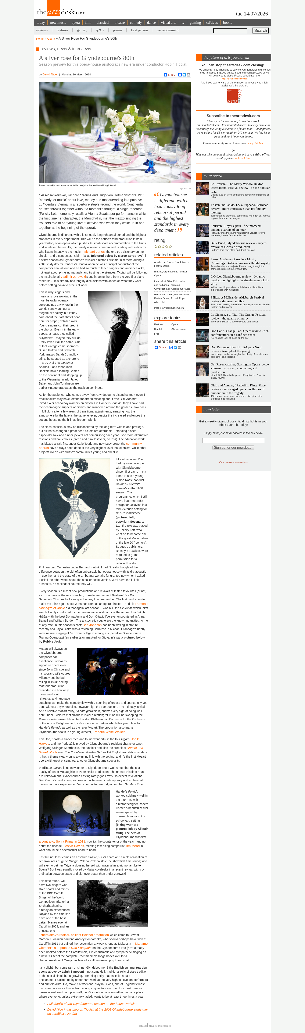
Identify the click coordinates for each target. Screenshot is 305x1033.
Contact (143, 1025)
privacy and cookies (160, 1025)
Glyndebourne (178, 329)
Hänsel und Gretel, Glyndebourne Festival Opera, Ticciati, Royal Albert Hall (171, 298)
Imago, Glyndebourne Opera (169, 308)
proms (117, 30)
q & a (100, 30)
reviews (42, 30)
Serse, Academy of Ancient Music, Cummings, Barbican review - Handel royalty (240, 261)
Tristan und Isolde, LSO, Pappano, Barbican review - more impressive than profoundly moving (239, 208)
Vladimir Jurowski (73, 276)
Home (40, 38)
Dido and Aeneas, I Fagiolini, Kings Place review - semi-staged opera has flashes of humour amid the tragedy (238, 389)
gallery (82, 30)
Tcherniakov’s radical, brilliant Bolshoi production (74, 935)
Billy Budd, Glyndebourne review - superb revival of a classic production (238, 245)
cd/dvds (212, 22)
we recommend (168, 30)
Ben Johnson (93, 625)
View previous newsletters (233, 462)
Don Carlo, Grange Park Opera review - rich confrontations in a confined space (240, 332)
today (41, 22)
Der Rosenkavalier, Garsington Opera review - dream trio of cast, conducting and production (240, 368)
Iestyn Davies (74, 846)
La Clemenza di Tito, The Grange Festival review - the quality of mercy (238, 316)
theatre (120, 22)
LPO (156, 334)
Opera (51, 38)
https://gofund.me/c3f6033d (234, 79)
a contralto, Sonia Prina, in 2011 (62, 841)
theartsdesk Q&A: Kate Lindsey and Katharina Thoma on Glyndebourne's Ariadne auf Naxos (172, 285)
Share (169, 74)
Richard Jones (94, 251)
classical (103, 22)
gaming (195, 22)
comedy (136, 22)
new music (58, 22)
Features (158, 324)
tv (183, 22)
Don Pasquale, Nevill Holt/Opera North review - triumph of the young (236, 349)
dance (151, 22)
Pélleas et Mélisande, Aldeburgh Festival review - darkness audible (237, 299)
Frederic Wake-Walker (109, 732)
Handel (158, 329)
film (88, 22)
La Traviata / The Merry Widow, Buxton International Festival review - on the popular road (240, 187)
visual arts (168, 22)
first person (139, 30)
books (227, 22)
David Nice (49, 74)
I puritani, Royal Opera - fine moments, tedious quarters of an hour (236, 227)
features (62, 30)
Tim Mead (132, 846)
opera (76, 22)
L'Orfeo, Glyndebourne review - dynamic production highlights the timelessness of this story (240, 280)
